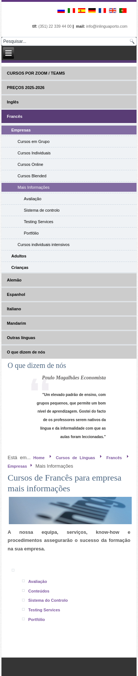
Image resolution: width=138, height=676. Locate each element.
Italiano (14, 309)
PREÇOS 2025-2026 (26, 87)
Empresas (21, 130)
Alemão (14, 280)
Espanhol (16, 294)
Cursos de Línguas (75, 457)
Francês (14, 116)
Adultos (18, 256)
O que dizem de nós (26, 352)
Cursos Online (30, 164)
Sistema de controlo (42, 210)
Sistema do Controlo (48, 600)
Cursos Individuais (34, 153)
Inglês (13, 102)
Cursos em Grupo (34, 141)
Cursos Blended (32, 176)
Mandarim (16, 323)
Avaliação (33, 199)
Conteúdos (38, 591)
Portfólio (31, 233)
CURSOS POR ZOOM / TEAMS (36, 73)
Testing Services (38, 221)
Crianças (19, 267)
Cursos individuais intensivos (44, 244)
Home (39, 457)
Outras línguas (21, 337)
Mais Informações (34, 187)
